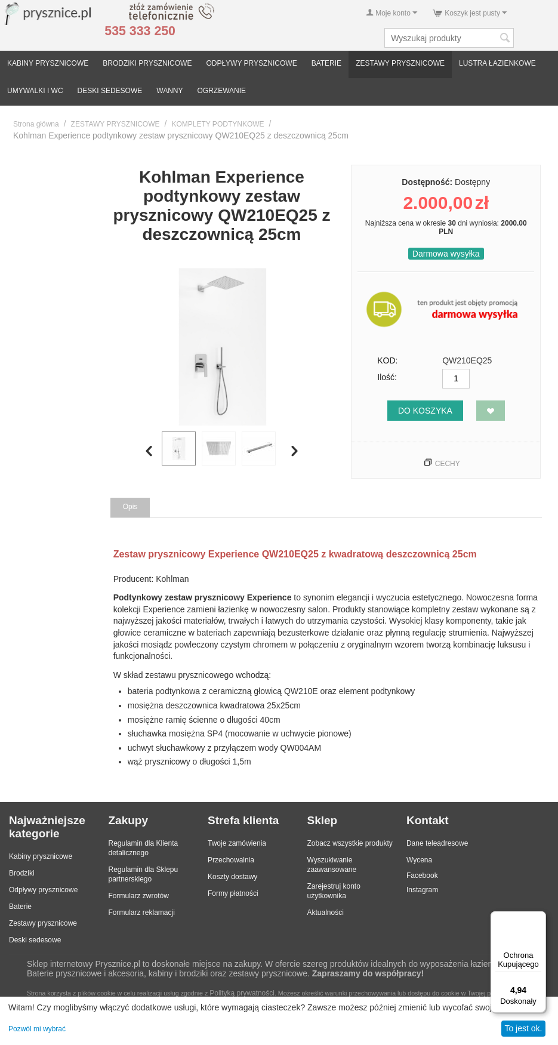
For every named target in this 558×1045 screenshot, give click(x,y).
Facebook (422, 875)
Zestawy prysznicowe (43, 923)
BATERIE (326, 63)
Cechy (447, 464)
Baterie (20, 906)
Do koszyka (425, 410)
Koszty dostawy (232, 877)
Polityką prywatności (242, 993)
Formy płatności (233, 893)
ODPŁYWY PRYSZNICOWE (251, 63)
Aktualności (325, 912)
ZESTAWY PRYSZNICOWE (400, 63)
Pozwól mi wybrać (37, 1029)
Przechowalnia (231, 860)
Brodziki (22, 873)
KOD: (387, 360)
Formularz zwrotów (138, 896)
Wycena (419, 860)
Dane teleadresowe (437, 843)
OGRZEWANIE (222, 91)
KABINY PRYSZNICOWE (47, 63)
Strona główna (36, 124)
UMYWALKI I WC (35, 91)
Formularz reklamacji (141, 912)
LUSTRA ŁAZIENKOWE (497, 63)
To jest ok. (523, 1028)
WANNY (169, 91)
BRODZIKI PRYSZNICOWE (147, 63)
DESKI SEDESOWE (110, 91)
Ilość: (387, 377)
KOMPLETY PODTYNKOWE (217, 124)
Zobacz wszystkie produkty (349, 843)
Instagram (422, 890)
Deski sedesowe (35, 940)
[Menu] (539, 918)
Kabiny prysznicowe (40, 856)
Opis (130, 507)
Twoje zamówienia (237, 843)
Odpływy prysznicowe (43, 890)
